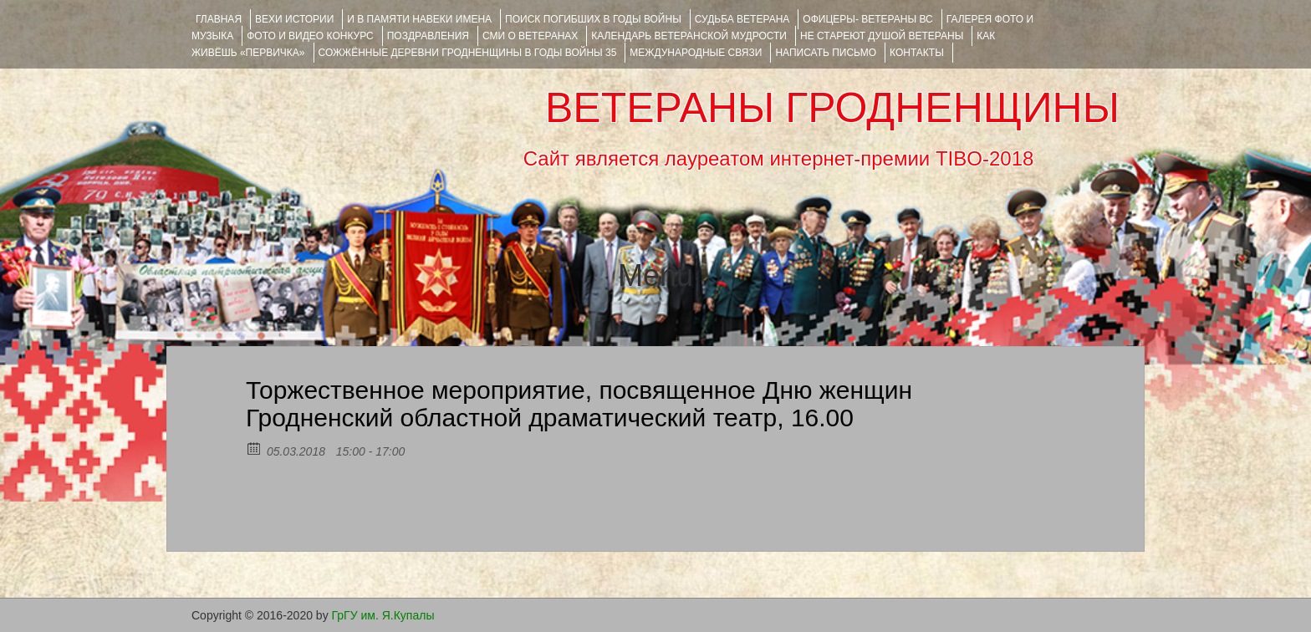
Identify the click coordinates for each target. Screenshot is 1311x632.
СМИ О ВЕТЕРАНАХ (530, 36)
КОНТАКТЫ (917, 53)
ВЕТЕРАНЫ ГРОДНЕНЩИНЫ (832, 108)
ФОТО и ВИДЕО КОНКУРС (310, 36)
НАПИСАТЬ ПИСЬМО (825, 53)
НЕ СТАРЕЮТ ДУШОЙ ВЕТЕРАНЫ (881, 36)
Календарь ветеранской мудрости (689, 36)
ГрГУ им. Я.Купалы (383, 615)
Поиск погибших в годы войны (593, 19)
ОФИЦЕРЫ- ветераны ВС (867, 19)
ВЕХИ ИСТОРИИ (294, 19)
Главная (219, 19)
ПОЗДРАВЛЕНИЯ (428, 36)
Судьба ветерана (742, 19)
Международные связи (696, 53)
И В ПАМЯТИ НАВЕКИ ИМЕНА (419, 19)
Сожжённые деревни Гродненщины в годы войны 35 (468, 53)
